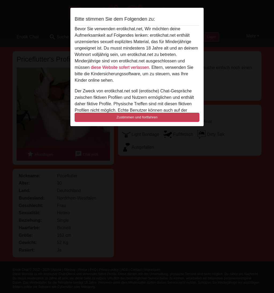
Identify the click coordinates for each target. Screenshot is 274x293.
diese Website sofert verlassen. (120, 67)
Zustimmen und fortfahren (137, 117)
